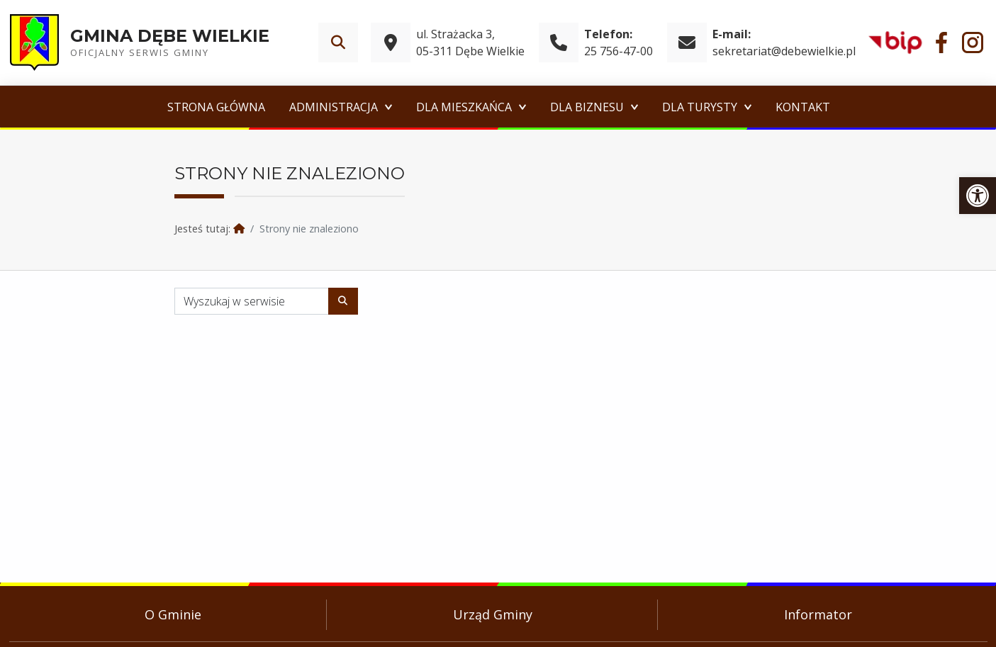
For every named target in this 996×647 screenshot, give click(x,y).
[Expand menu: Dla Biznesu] (634, 107)
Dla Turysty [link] (699, 107)
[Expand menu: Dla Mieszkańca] (522, 107)
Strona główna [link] (216, 107)
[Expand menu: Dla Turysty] (747, 107)
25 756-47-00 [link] (618, 51)
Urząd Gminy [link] (492, 614)
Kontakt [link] (803, 107)
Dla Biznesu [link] (587, 107)
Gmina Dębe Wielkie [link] (169, 36)
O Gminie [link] (173, 614)
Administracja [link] (333, 107)
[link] (977, 195)
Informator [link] (818, 614)
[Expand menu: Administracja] (388, 107)
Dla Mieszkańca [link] (464, 107)
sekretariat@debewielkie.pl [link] (784, 51)
